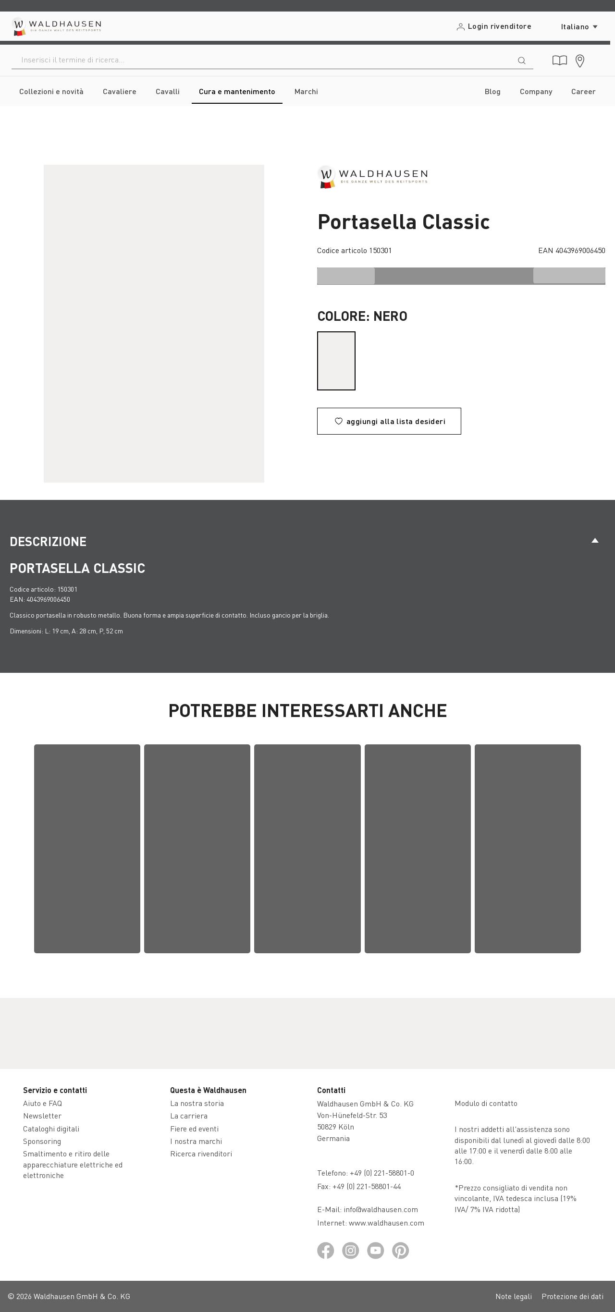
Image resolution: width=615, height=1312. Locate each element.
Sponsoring (42, 1141)
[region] (154, 324)
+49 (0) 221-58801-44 (368, 1186)
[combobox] (261, 59)
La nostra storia (197, 1103)
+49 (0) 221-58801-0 (382, 1172)
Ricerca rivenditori (201, 1153)
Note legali (513, 1296)
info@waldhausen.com (381, 1209)
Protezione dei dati (572, 1296)
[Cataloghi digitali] (560, 60)
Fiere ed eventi (194, 1128)
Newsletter (42, 1115)
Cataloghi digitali (51, 1128)
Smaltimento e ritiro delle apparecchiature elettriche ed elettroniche (73, 1164)
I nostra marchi (196, 1141)
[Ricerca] (521, 59)
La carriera (189, 1115)
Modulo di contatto (486, 1103)
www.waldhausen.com (386, 1222)
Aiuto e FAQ (42, 1103)
